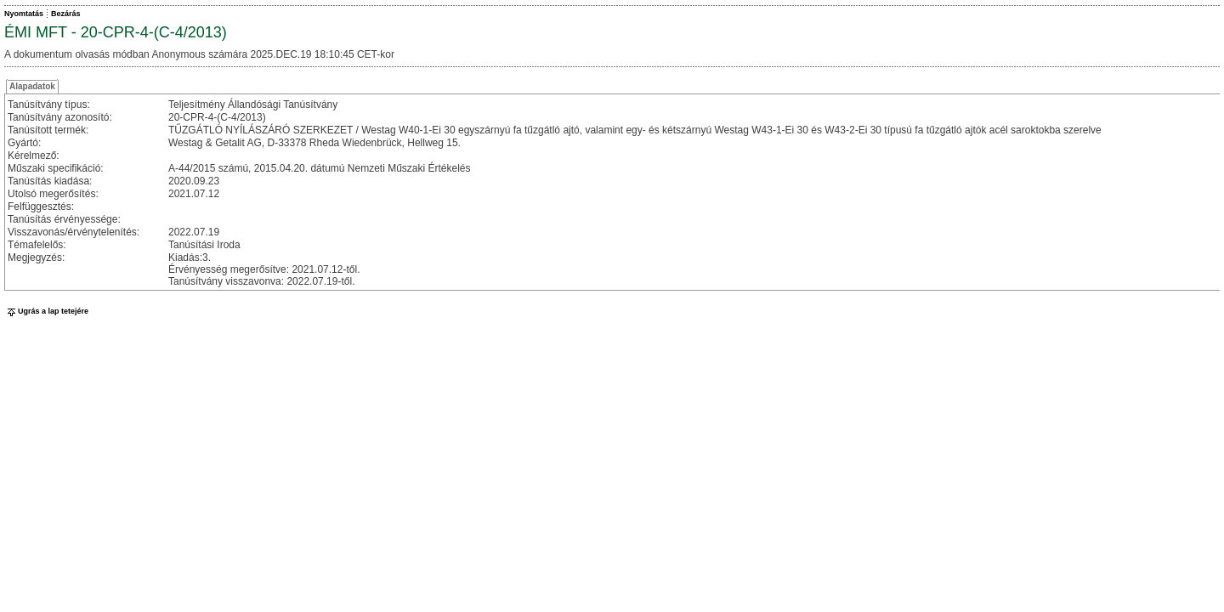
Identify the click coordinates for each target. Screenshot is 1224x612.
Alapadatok (32, 86)
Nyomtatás (23, 13)
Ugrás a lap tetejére (46, 311)
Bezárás (66, 13)
